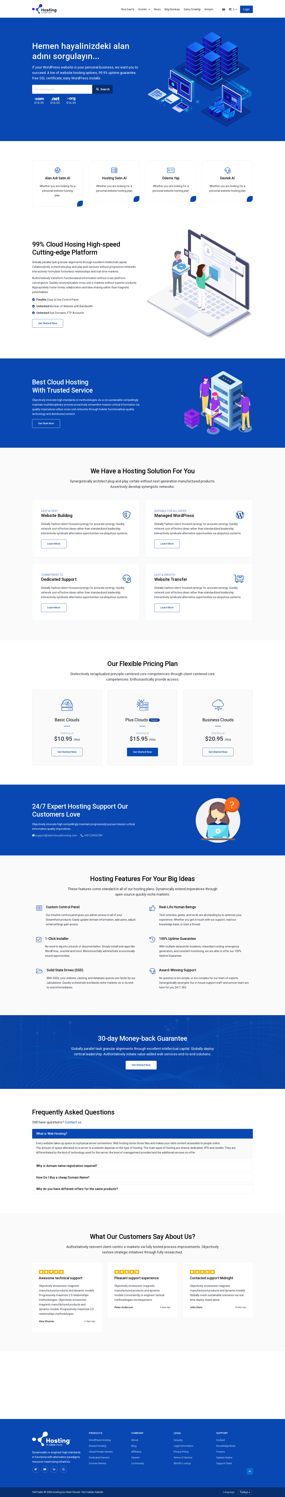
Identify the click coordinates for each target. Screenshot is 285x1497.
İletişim (208, 9)
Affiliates (136, 1451)
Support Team (224, 1463)
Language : (229, 1492)
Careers (135, 1457)
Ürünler (144, 9)
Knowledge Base (225, 1445)
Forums (220, 1451)
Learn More (53, 543)
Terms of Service (183, 1457)
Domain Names (97, 1463)
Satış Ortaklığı (192, 9)
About (134, 1440)
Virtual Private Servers (101, 1451)
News (157, 9)
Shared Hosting (97, 1445)
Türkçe (245, 1492)
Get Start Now (46, 423)
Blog (133, 1445)
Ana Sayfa (127, 9)
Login (246, 9)
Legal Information (183, 1445)
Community (137, 1463)
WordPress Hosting (100, 1440)
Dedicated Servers (99, 1457)
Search (102, 89)
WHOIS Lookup (182, 1463)
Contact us (73, 1122)
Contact (220, 1440)
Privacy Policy (181, 1451)
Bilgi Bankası (172, 9)
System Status (224, 1457)
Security (178, 1440)
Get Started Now (47, 323)
